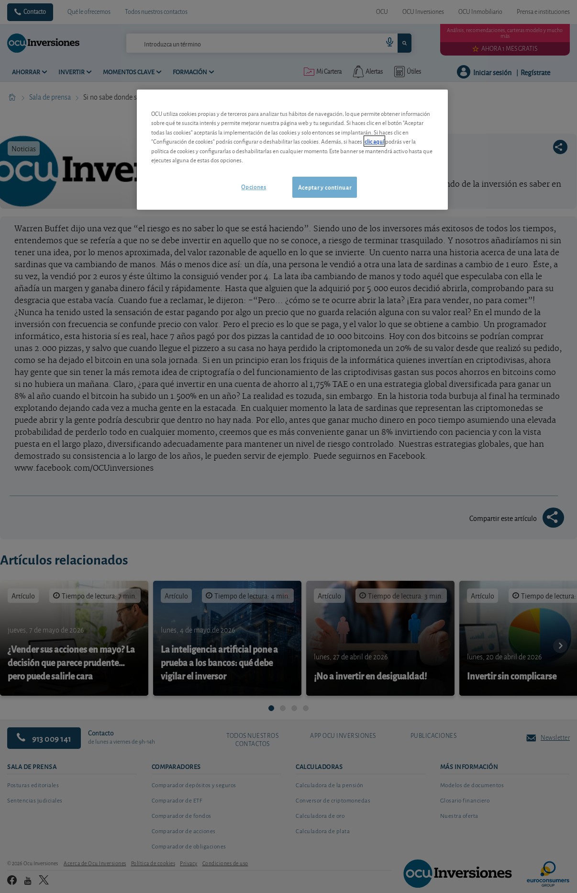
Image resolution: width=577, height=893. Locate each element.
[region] (292, 150)
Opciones (253, 186)
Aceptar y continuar (324, 187)
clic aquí (374, 141)
